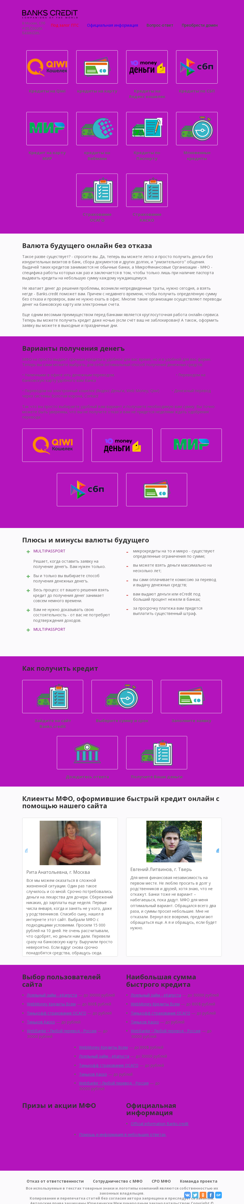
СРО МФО (161, 1181)
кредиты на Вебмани (97, 136)
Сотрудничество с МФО (118, 1181)
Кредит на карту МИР (47, 136)
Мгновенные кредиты (197, 136)
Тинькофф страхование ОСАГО (56, 1013)
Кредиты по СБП (197, 72)
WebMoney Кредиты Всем (51, 1004)
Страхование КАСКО (147, 198)
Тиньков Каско (41, 1022)
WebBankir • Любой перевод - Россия (61, 1030)
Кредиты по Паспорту (147, 136)
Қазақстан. (31, 32)
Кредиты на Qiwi (47, 72)
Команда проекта (198, 1181)
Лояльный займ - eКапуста (52, 995)
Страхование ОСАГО (97, 198)
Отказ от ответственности (55, 1181)
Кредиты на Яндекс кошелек (147, 74)
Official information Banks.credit (160, 1123)
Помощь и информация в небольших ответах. (122, 1134)
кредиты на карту (97, 72)
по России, (34, 28)
